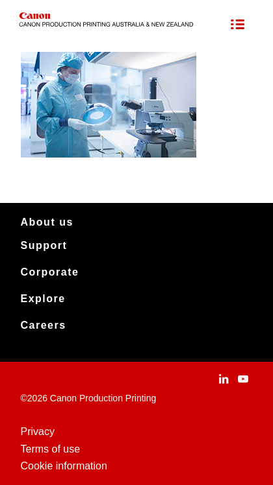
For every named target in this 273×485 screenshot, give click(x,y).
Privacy (38, 431)
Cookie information (64, 465)
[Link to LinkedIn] (223, 378)
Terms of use (51, 449)
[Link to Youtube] (243, 378)
